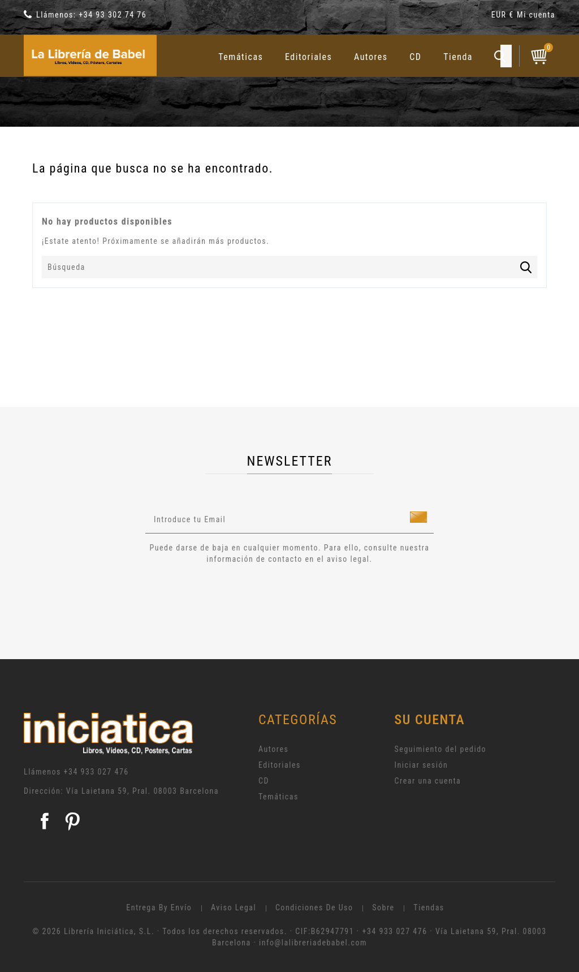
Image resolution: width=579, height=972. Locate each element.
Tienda (458, 56)
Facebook (44, 821)
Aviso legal (233, 907)
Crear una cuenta (428, 780)
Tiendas (428, 907)
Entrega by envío (159, 907)
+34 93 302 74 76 (112, 14)
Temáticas (240, 56)
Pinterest (72, 821)
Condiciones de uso (314, 907)
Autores (371, 56)
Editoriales (308, 56)
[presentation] (240, 596)
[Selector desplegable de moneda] (504, 17)
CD (415, 56)
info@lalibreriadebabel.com (313, 942)
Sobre (383, 907)
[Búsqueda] (289, 267)
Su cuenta (430, 719)
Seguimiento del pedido (441, 749)
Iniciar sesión (421, 764)
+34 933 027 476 (96, 771)
